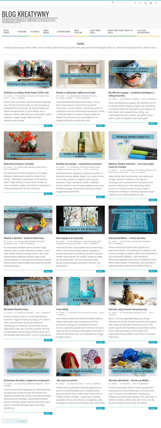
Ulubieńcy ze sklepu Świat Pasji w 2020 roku (26, 92)
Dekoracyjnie (75, 96)
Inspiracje (84, 96)
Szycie (6, 98)
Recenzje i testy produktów (38, 96)
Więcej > (48, 126)
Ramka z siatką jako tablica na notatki (75, 92)
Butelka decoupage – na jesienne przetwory (79, 163)
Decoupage (22, 96)
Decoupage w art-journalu (69, 238)
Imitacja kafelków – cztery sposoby (127, 238)
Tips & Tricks (123, 172)
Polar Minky (62, 309)
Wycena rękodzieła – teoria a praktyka (129, 380)
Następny (22, 421)
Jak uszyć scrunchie (66, 380)
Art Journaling (128, 170)
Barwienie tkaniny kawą (16, 309)
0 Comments (85, 98)
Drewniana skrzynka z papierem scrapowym (26, 380)
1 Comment (20, 98)
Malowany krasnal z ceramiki (19, 163)
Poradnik (135, 99)
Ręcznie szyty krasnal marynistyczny (128, 309)
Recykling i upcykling (72, 169)
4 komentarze (143, 384)
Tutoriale (69, 98)
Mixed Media (41, 167)
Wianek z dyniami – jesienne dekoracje (24, 238)
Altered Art (74, 167)
